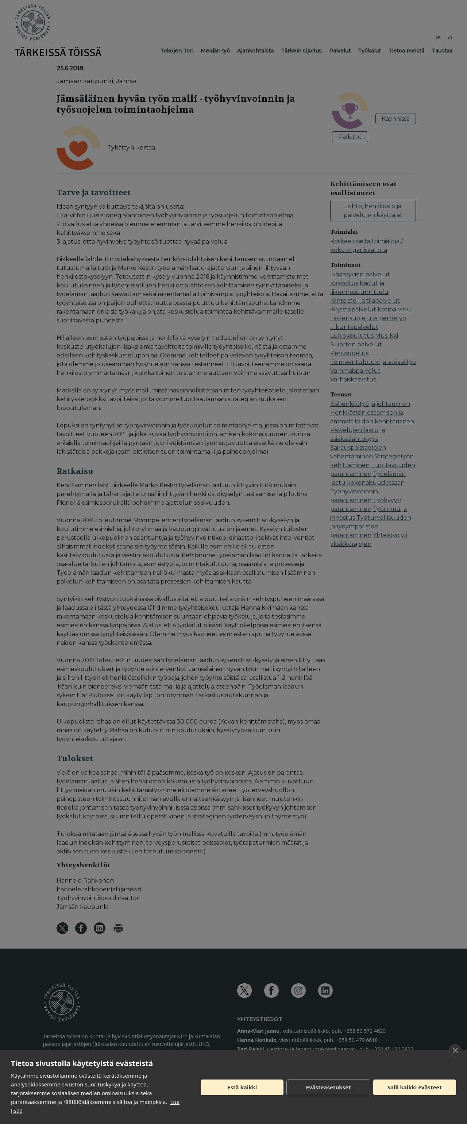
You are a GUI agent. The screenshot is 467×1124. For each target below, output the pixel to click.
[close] (455, 1050)
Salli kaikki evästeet (414, 1087)
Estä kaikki (242, 1087)
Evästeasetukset (328, 1087)
